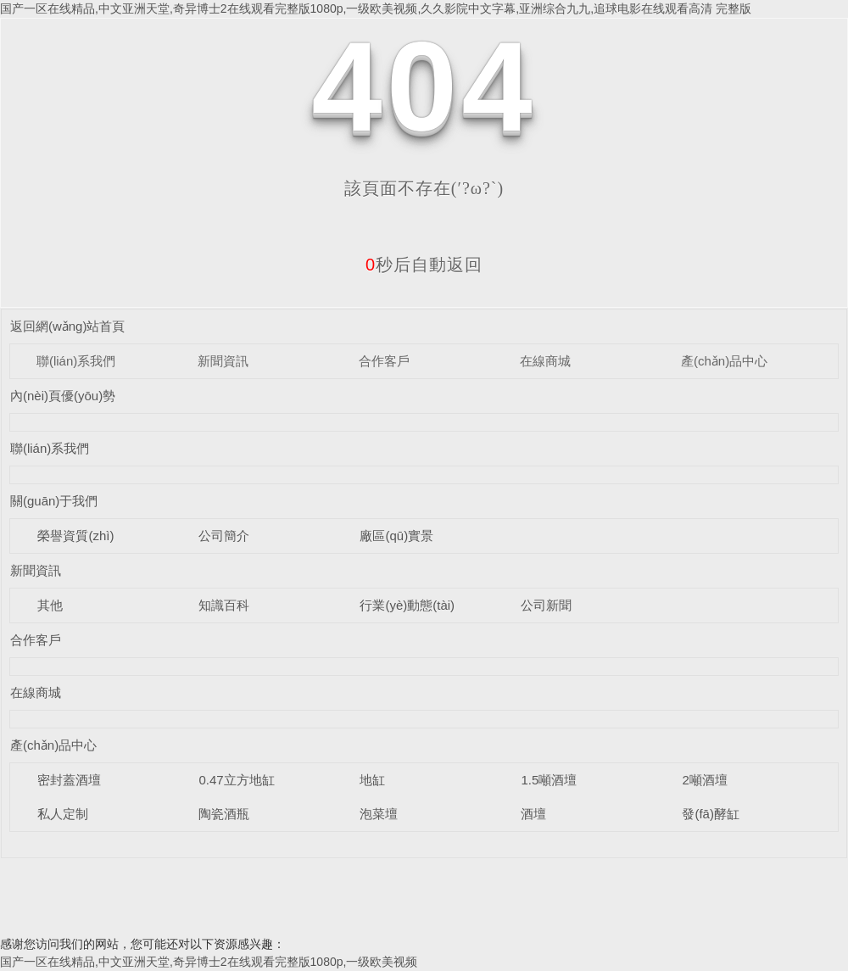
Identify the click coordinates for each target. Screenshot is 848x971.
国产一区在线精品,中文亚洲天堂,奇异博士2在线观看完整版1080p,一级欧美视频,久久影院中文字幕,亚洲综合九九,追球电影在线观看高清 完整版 (375, 8)
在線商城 (545, 361)
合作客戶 (384, 361)
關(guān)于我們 (54, 501)
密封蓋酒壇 (69, 780)
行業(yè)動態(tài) (407, 605)
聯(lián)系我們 (75, 361)
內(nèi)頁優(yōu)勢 (62, 395)
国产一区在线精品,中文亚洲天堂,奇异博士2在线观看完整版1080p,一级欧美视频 (208, 961)
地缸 (372, 780)
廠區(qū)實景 (396, 535)
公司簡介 (223, 535)
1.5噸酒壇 (549, 780)
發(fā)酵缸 (710, 813)
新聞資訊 (223, 361)
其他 (50, 605)
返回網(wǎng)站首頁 (68, 326)
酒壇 (533, 813)
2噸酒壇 (704, 780)
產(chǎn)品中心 (724, 361)
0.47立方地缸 (236, 780)
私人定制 (62, 813)
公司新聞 (546, 605)
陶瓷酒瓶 (223, 813)
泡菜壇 (379, 813)
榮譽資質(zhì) (75, 535)
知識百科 (223, 605)
